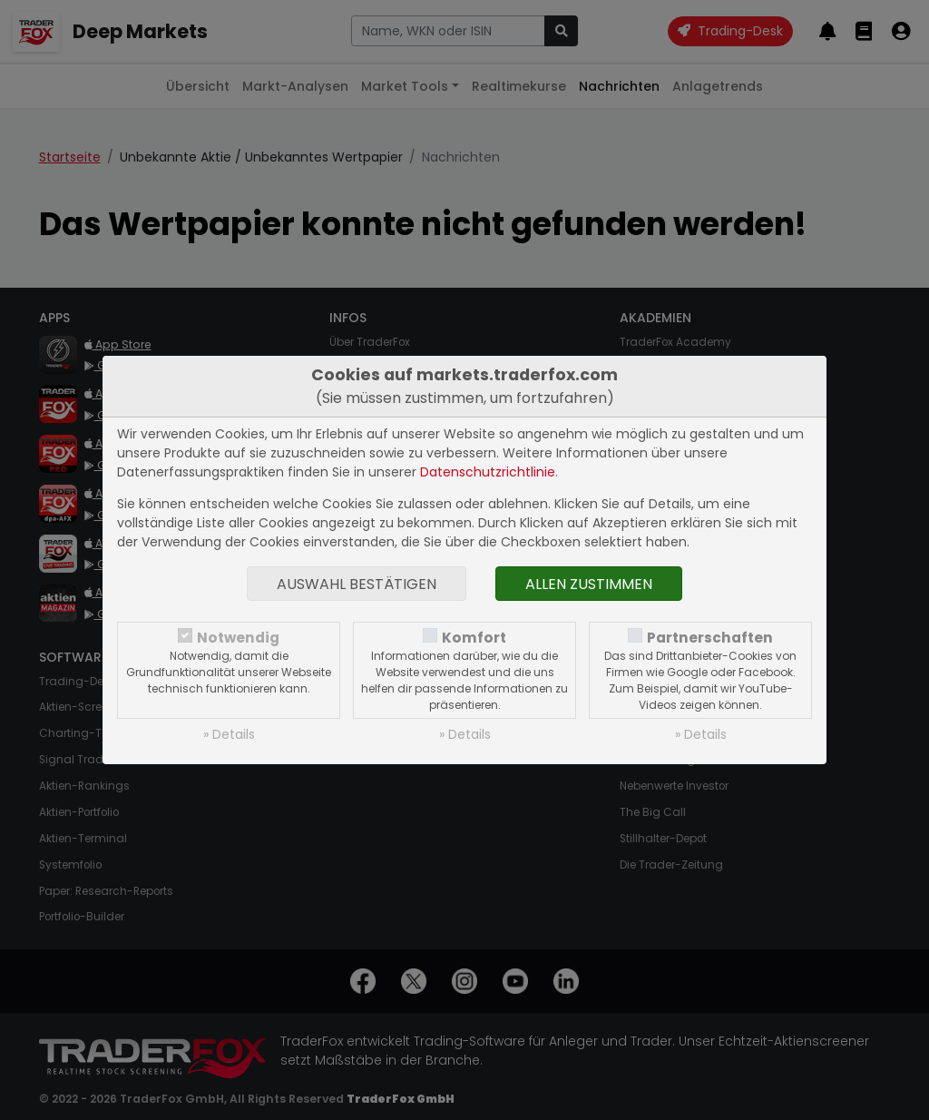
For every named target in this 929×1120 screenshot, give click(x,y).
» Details (229, 734)
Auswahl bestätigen (356, 584)
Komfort (474, 637)
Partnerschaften (710, 637)
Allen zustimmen (588, 584)
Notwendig (238, 637)
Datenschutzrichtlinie (487, 472)
